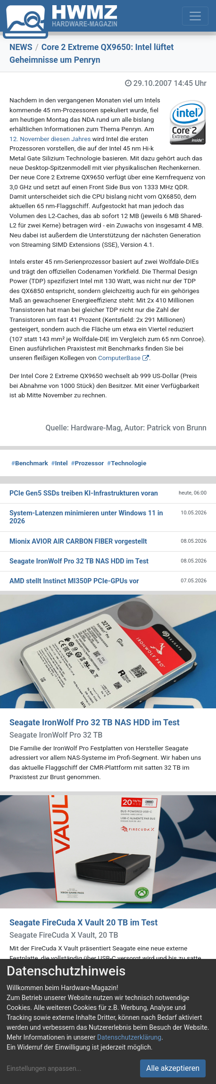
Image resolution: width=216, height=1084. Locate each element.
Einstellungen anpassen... (44, 1068)
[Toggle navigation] (195, 16)
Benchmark (29, 463)
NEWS (21, 47)
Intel (59, 463)
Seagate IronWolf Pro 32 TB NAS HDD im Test (94, 722)
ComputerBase (119, 357)
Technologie (126, 463)
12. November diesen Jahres (50, 139)
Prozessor (87, 463)
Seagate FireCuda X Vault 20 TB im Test (83, 922)
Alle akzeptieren (172, 1068)
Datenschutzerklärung (129, 1037)
